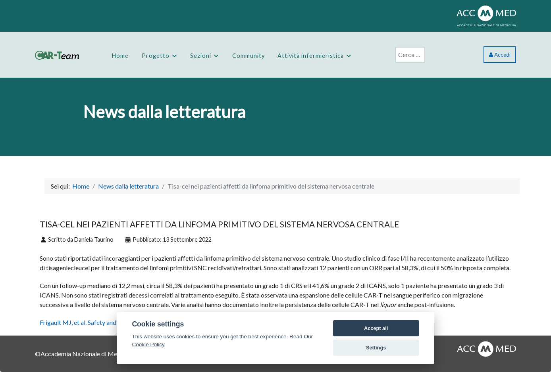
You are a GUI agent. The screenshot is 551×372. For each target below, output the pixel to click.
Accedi (500, 55)
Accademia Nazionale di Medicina (86, 353)
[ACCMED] (486, 15)
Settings (376, 348)
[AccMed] (486, 347)
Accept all (376, 328)
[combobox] (410, 55)
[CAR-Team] (57, 54)
